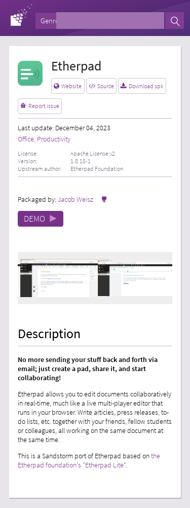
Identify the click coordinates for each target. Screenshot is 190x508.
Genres (51, 20)
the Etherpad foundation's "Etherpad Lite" (89, 460)
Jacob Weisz (75, 199)
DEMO (40, 218)
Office (26, 138)
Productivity (53, 138)
